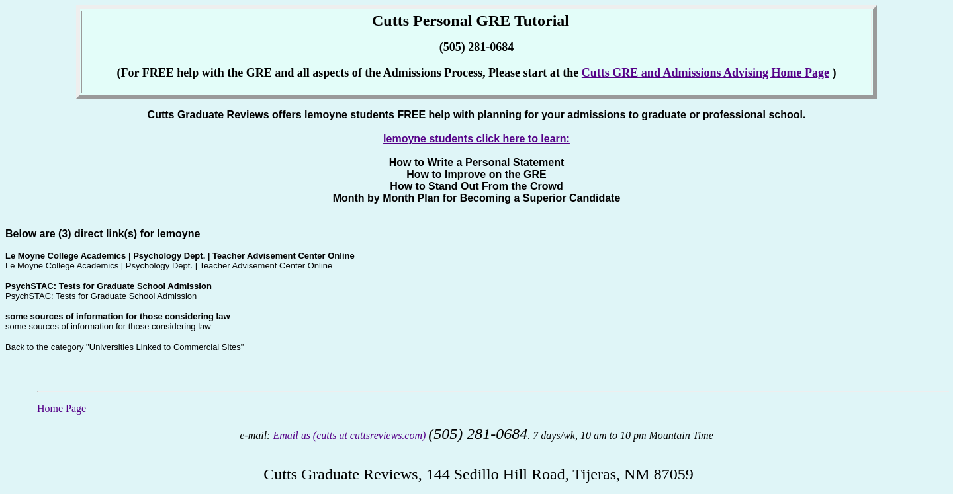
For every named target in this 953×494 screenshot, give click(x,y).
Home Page (61, 408)
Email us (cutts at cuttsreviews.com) (349, 435)
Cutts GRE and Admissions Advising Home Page (705, 72)
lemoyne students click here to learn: (476, 138)
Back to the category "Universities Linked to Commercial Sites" (124, 347)
